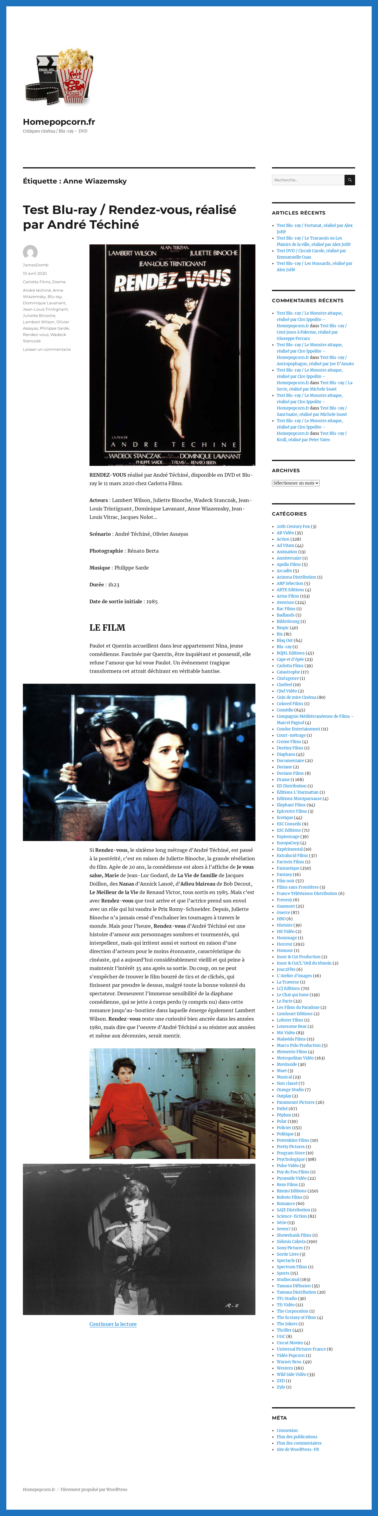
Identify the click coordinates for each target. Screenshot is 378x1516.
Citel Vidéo (287, 691)
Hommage (287, 937)
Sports (283, 1273)
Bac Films (286, 608)
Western (285, 1368)
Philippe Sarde (54, 328)
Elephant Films (291, 805)
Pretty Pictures (291, 1146)
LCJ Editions (288, 988)
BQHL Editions (291, 653)
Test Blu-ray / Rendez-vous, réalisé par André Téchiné (129, 217)
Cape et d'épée (290, 659)
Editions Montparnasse (299, 798)
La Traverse (288, 982)
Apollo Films (289, 564)
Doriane (284, 767)
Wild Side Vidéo (291, 1374)
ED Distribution (292, 786)
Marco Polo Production (299, 1045)
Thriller (284, 1330)
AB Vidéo (285, 532)
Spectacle (286, 1260)
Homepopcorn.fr (59, 122)
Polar (282, 1121)
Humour (285, 950)
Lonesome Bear (292, 1026)
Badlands (286, 615)
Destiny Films (290, 748)
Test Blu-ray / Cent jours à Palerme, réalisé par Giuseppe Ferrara (312, 332)
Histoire (284, 925)
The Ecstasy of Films (296, 1317)
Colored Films (290, 703)
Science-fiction (292, 1216)
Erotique (285, 817)
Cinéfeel (284, 684)
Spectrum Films (292, 1267)
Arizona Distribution (296, 577)
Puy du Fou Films (293, 1172)
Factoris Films (290, 862)
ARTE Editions (290, 589)
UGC (281, 1336)
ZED (281, 1380)
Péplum (284, 1115)
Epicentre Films (292, 811)
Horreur (284, 944)
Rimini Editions (292, 1191)
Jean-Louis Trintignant (45, 309)
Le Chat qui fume (293, 994)
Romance (286, 1203)
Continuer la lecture (113, 1281)
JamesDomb (35, 264)
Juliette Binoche (39, 315)
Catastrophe (288, 672)
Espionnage (288, 836)
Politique (285, 1134)
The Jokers (287, 1323)
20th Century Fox (293, 526)
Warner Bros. (289, 1361)
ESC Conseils (289, 824)
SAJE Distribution (293, 1210)
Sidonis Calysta (291, 1241)
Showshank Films (294, 1235)
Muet (282, 1070)
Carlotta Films (36, 281)
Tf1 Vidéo (286, 1304)
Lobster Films (290, 1020)
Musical (284, 1077)
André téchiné (37, 290)
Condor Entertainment (298, 729)
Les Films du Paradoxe (298, 1007)
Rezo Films (287, 1184)
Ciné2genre (288, 678)
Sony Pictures (290, 1248)
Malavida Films (291, 1039)
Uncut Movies (290, 1342)
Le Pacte (284, 1001)
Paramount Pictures (296, 1102)
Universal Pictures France (301, 1349)
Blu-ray (55, 296)
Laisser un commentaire (47, 349)
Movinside (287, 1064)
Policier (284, 1127)
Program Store (291, 1153)
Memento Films (292, 1051)
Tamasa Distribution (296, 1292)
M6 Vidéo (286, 1032)
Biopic (283, 627)
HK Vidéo (286, 931)
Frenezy (284, 899)
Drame (59, 281)
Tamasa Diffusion (294, 1285)
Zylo (281, 1387)
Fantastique (288, 868)
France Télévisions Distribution (307, 893)
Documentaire (290, 760)
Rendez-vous (35, 334)
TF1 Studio (287, 1298)
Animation (287, 551)
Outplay (284, 1096)
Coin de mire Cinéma (296, 697)
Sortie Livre (288, 1254)
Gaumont (286, 906)
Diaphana (286, 754)
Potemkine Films (293, 1140)
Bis (280, 634)
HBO (281, 918)
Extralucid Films (292, 855)
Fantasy (284, 874)
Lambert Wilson (39, 321)
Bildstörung (288, 621)
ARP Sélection (290, 583)
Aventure (285, 602)
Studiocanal (288, 1279)
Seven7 (284, 1229)
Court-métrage (291, 735)
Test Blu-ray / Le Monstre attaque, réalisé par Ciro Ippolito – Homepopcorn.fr (310, 319)
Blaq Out (285, 640)
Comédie (285, 710)
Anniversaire (289, 558)
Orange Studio (290, 1089)
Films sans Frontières (298, 887)
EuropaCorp (288, 843)
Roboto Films (289, 1197)
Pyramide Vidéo (292, 1178)
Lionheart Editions (295, 1013)
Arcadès (284, 570)
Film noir (286, 881)
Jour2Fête (286, 969)
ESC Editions (289, 830)
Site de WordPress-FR (298, 1449)
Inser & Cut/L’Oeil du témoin (304, 963)
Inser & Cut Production (298, 956)
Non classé (287, 1083)
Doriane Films (290, 773)
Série (281, 1222)
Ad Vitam (285, 545)
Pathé (282, 1108)
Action (283, 539)
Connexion (287, 1430)
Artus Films (288, 596)
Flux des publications (297, 1436)
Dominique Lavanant (44, 302)
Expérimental (290, 849)
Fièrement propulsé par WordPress (94, 1489)
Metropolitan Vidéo (295, 1058)
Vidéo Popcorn (291, 1355)
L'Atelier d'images (294, 975)
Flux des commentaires (299, 1443)
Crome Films (289, 741)
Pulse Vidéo (288, 1165)
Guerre (283, 912)
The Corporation (292, 1311)
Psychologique (291, 1159)
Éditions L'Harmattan (298, 792)
